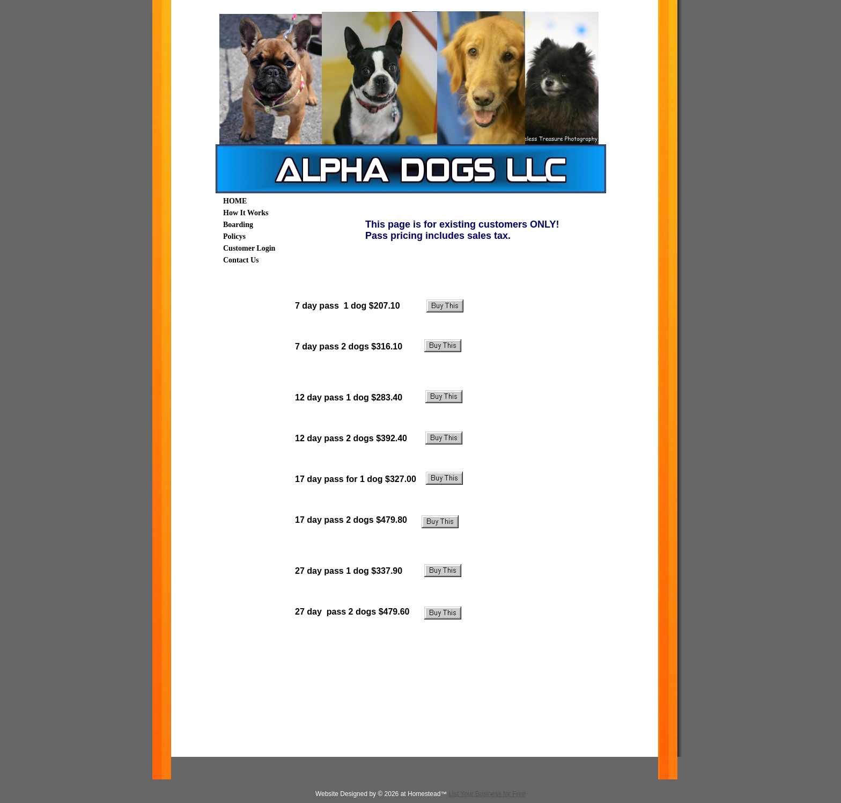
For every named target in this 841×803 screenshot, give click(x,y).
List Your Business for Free (487, 794)
